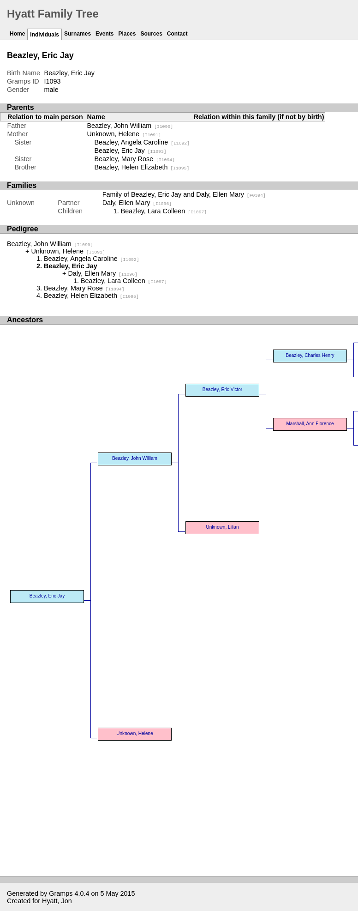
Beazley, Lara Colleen (164, 211)
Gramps (60, 893)
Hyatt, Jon (57, 901)
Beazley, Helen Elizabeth (142, 167)
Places (127, 33)
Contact (177, 33)
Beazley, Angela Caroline (142, 142)
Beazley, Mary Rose (135, 159)
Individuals (44, 34)
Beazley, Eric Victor (222, 389)
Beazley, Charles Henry (310, 355)
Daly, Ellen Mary (137, 202)
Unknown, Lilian (222, 527)
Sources (151, 33)
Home (17, 33)
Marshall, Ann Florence (310, 423)
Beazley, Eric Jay (131, 150)
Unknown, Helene (124, 134)
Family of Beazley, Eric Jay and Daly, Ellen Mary (184, 194)
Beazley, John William (130, 125)
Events (104, 33)
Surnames (77, 33)
